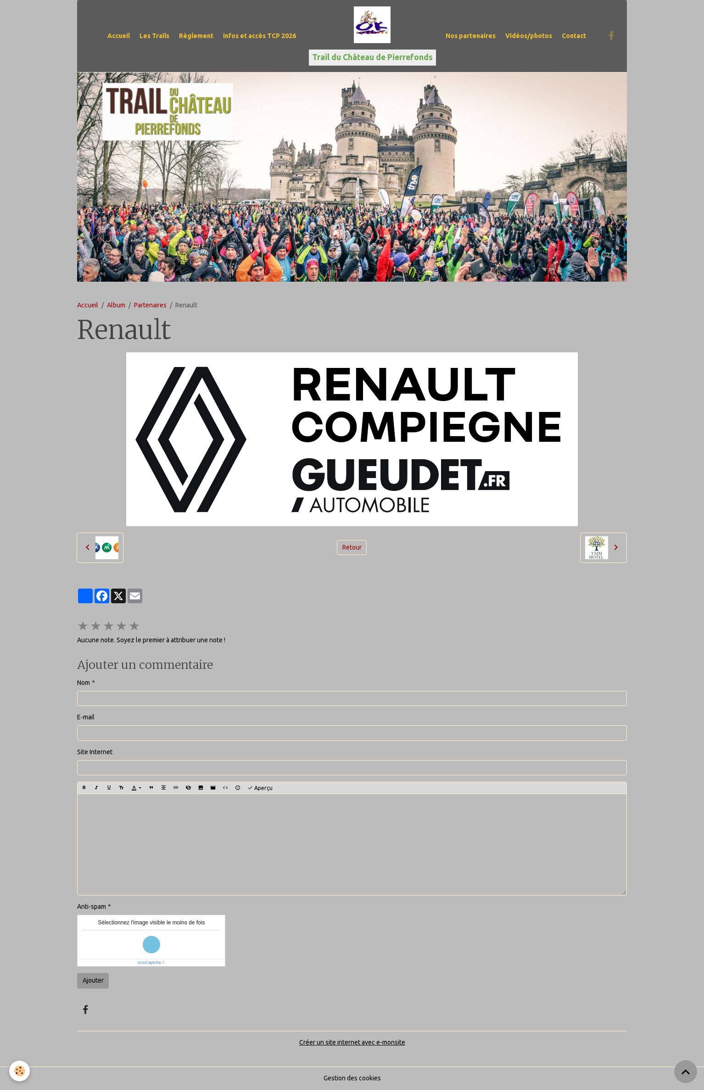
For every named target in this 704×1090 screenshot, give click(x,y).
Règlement (196, 35)
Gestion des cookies (352, 1078)
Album (116, 305)
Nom (83, 682)
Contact (574, 35)
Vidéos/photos (528, 35)
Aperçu (260, 787)
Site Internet (94, 752)
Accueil (118, 35)
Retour (352, 547)
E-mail (86, 717)
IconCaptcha (149, 962)
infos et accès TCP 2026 (259, 35)
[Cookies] (19, 1071)
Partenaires (150, 305)
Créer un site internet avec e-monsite (352, 1042)
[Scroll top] (685, 1071)
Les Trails (154, 35)
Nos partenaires (471, 35)
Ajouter (93, 980)
